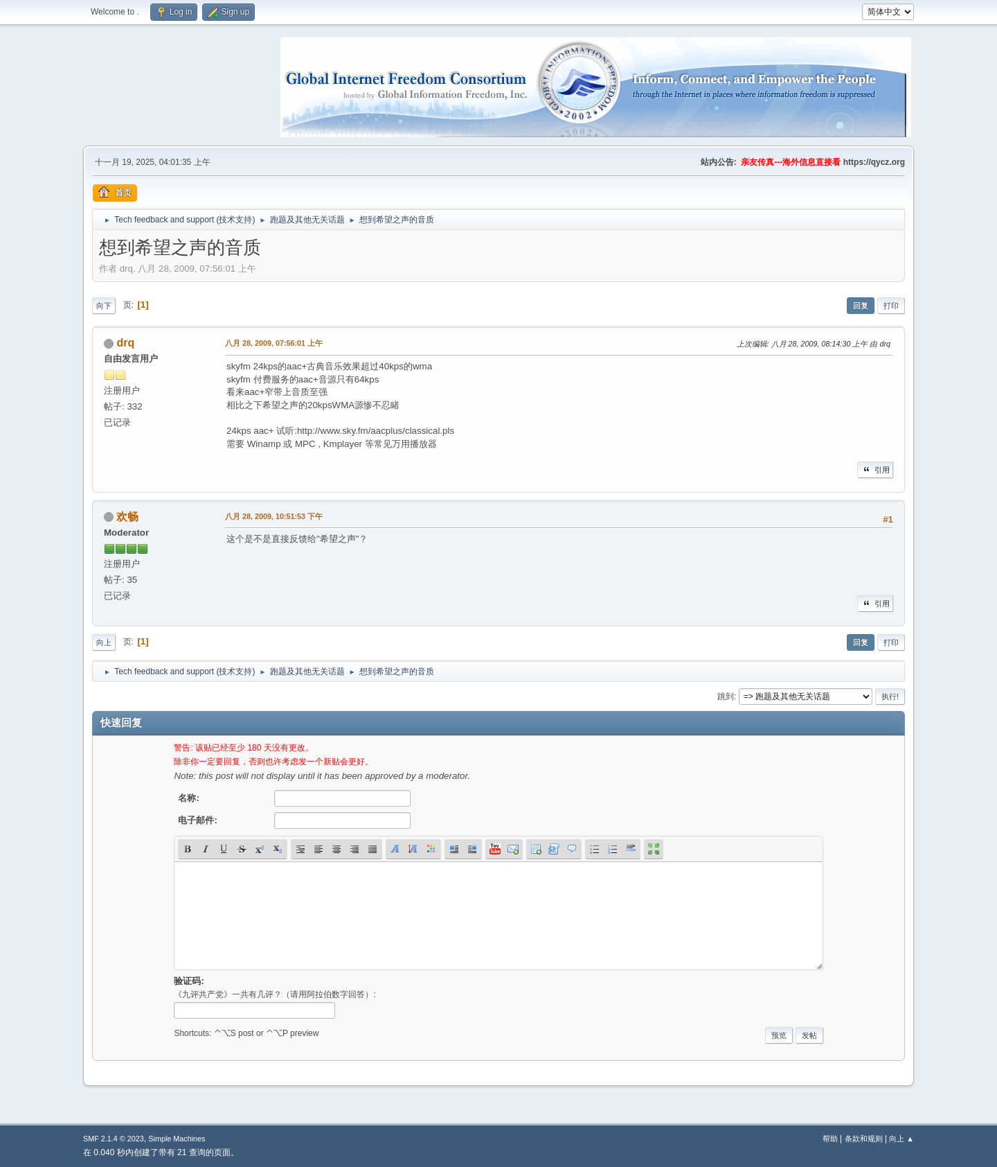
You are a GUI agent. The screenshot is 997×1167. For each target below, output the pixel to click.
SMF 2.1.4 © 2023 (113, 1138)
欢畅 (127, 517)
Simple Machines (176, 1138)
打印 (891, 305)
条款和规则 (864, 1138)
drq (125, 343)
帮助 (830, 1138)
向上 (103, 642)
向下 (103, 305)
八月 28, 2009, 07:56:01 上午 (274, 343)
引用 (875, 470)
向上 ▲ (901, 1138)
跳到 (725, 696)
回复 (860, 305)
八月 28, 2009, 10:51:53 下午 (274, 516)
